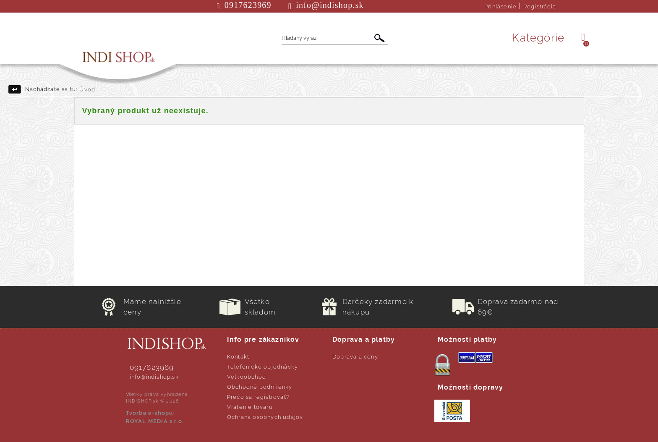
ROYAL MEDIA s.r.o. (155, 421)
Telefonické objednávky (262, 367)
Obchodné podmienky (259, 387)
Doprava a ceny (355, 357)
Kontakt (238, 357)
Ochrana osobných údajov (265, 417)
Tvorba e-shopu (149, 413)
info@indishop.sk (154, 377)
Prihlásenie (500, 6)
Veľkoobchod (246, 377)
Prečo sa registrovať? (258, 397)
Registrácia (539, 6)
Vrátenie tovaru (250, 407)
